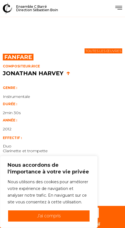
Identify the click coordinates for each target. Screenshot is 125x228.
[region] (49, 192)
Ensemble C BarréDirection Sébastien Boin (37, 8)
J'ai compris (49, 215)
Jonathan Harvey (36, 73)
